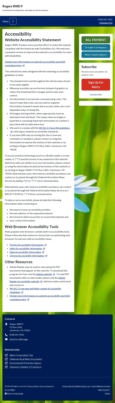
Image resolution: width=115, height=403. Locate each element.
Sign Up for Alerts (95, 85)
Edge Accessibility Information (25, 252)
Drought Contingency (96, 47)
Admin (107, 393)
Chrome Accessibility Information (27, 255)
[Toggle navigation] (13, 21)
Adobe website (44, 274)
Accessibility (10, 390)
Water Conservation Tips (21, 355)
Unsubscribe (96, 94)
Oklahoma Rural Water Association (26, 359)
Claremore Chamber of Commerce (25, 367)
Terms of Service (46, 386)
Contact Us (105, 22)
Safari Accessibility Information (26, 248)
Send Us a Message (19, 339)
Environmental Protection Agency (25, 363)
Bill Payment (96, 40)
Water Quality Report (96, 54)
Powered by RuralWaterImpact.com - (86, 388)
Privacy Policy (33, 386)
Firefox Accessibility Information (27, 244)
